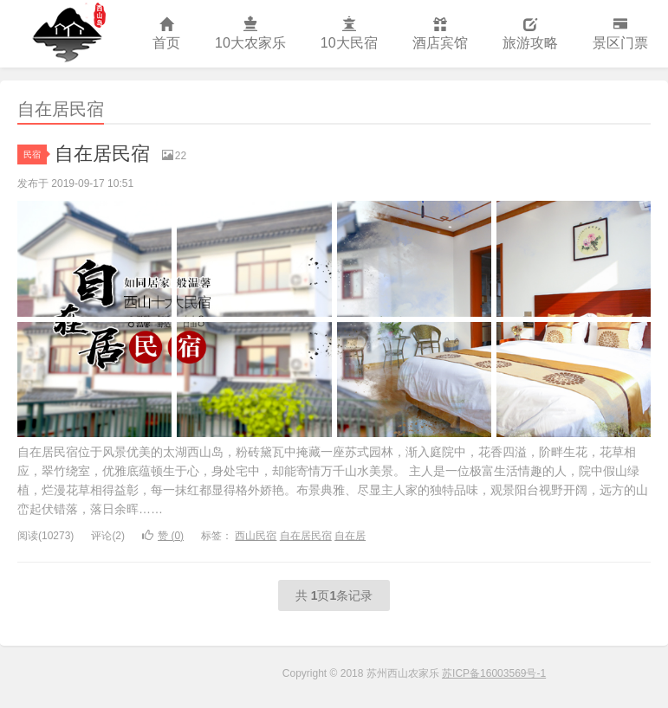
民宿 (35, 154)
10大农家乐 (250, 34)
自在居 (350, 536)
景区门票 (620, 34)
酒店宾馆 (440, 34)
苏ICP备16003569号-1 (494, 673)
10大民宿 (349, 34)
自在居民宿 (102, 153)
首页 (166, 34)
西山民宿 (255, 536)
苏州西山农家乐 (67, 34)
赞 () (163, 536)
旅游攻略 (530, 34)
